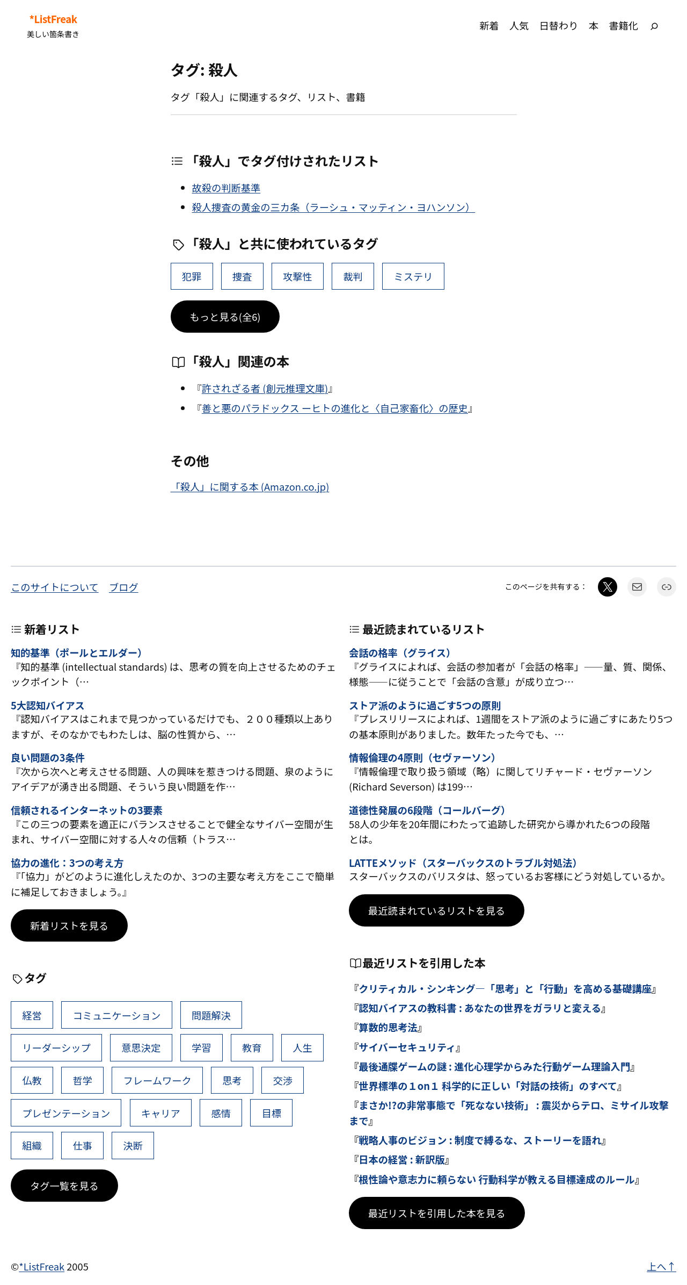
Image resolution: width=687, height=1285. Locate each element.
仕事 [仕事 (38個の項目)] (82, 1145)
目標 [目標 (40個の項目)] (272, 1113)
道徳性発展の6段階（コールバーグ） (429, 810)
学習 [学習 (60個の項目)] (201, 1047)
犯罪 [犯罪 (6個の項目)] (192, 276)
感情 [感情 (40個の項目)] (221, 1113)
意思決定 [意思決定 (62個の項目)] (140, 1047)
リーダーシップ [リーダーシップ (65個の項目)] (56, 1047)
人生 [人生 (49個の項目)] (302, 1047)
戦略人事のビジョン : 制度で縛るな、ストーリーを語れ (480, 1140)
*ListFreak (53, 19)
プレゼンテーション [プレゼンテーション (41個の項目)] (66, 1113)
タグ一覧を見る (64, 1186)
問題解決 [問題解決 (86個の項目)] (211, 1015)
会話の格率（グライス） (402, 653)
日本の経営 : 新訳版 (401, 1159)
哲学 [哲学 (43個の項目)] (82, 1080)
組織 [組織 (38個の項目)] (32, 1145)
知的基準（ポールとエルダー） (79, 653)
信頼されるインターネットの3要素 (87, 810)
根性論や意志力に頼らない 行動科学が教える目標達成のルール (497, 1179)
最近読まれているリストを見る (436, 910)
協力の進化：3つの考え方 (67, 863)
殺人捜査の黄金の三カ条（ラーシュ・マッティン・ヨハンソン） (334, 207)
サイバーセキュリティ (407, 1047)
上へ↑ (661, 1266)
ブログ (123, 587)
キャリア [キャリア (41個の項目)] (160, 1113)
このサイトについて (55, 587)
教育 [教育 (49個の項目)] (252, 1047)
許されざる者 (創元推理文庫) (265, 388)
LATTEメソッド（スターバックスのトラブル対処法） (465, 863)
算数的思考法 (388, 1027)
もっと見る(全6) (225, 317)
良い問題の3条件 (48, 758)
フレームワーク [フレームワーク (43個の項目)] (157, 1080)
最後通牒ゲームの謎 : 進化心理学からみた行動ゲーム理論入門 (494, 1066)
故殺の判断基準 (226, 188)
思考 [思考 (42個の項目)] (232, 1080)
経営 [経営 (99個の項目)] (32, 1015)
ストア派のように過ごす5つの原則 (425, 706)
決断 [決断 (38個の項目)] (133, 1145)
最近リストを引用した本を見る (437, 1213)
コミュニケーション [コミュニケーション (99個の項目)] (116, 1015)
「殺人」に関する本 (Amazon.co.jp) (250, 486)
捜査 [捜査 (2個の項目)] (242, 276)
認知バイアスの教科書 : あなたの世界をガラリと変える (480, 1008)
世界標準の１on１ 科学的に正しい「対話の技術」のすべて (488, 1086)
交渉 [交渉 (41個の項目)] (283, 1080)
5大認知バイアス (48, 706)
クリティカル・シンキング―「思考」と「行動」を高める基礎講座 (505, 988)
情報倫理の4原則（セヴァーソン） (425, 758)
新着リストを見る (69, 925)
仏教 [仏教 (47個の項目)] (32, 1080)
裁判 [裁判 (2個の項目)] (353, 276)
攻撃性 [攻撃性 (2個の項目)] (297, 276)
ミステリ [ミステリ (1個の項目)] (413, 276)
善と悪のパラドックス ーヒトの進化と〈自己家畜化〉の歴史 (335, 408)
